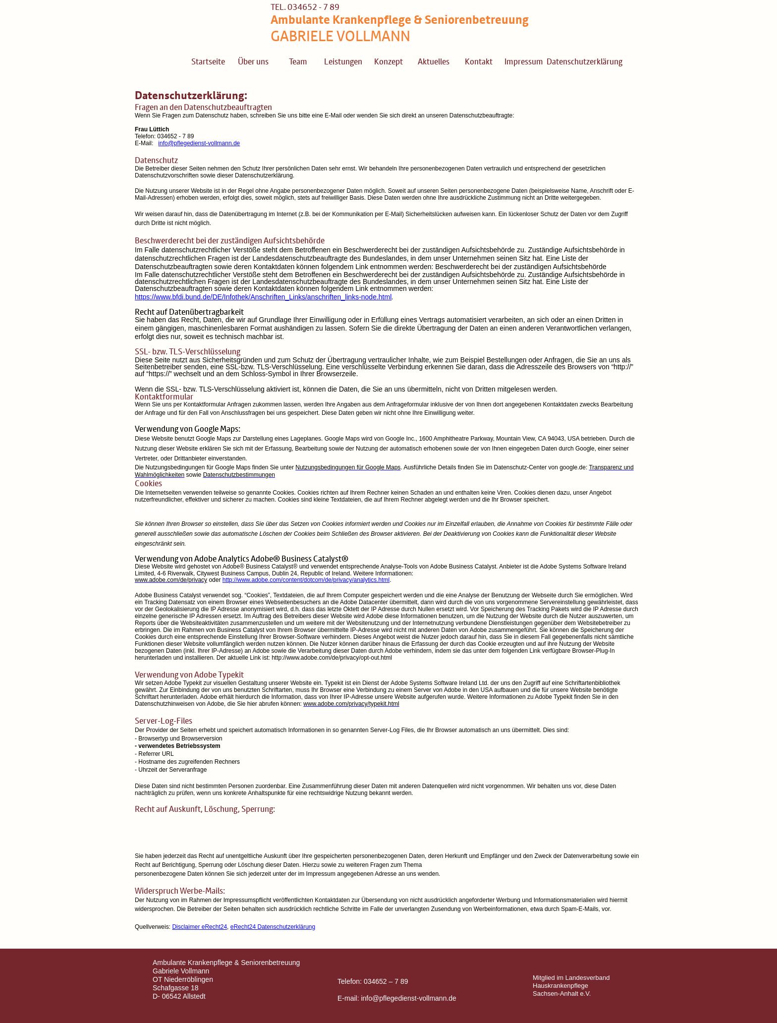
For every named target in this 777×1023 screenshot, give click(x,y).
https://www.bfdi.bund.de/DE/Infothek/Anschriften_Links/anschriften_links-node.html (263, 297)
